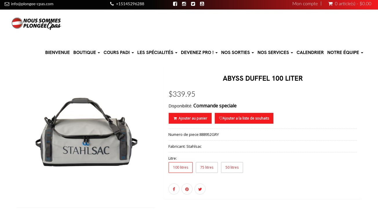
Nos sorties (237, 52)
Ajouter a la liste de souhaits (244, 118)
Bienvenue (57, 52)
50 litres (232, 167)
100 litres (180, 167)
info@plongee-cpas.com (32, 3)
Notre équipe (345, 52)
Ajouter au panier (190, 118)
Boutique (86, 52)
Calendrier (310, 52)
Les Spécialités (157, 52)
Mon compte (305, 3)
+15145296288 (130, 3)
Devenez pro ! (199, 52)
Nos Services (275, 52)
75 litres (206, 167)
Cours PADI (118, 52)
